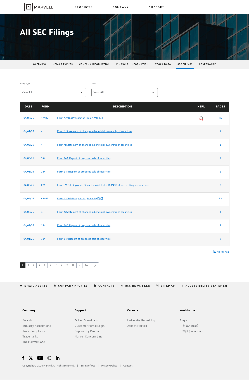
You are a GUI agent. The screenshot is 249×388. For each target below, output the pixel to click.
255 (86, 274)
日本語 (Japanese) (191, 339)
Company (29, 319)
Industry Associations (36, 334)
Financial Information (132, 72)
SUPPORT (156, 7)
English (184, 329)
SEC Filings (185, 72)
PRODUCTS (84, 7)
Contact (127, 374)
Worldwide (187, 319)
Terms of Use (88, 374)
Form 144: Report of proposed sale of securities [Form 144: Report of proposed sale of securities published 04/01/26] (83, 247)
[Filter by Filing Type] (53, 101)
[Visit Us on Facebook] (23, 366)
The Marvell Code (33, 350)
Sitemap (165, 294)
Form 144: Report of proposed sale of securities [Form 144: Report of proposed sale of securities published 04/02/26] (83, 234)
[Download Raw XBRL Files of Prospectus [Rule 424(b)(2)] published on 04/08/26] (201, 126)
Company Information (94, 72)
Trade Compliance (34, 339)
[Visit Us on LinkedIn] (58, 366)
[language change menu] (190, 7)
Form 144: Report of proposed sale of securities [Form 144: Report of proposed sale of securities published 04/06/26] (83, 166)
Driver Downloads (86, 329)
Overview (39, 72)
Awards (27, 329)
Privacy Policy (109, 374)
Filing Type (25, 92)
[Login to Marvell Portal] (207, 7)
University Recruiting (141, 329)
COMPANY (121, 7)
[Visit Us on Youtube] (40, 366)
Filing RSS (220, 260)
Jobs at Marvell (137, 334)
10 (74, 274)
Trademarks (30, 345)
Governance (207, 72)
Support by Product (88, 339)
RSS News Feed (136, 294)
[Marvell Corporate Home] (37, 7)
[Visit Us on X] (31, 366)
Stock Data (163, 72)
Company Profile (70, 294)
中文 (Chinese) (189, 334)
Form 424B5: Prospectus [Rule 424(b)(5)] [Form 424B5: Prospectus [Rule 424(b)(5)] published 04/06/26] (80, 207)
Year (93, 92)
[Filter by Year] (124, 101)
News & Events (63, 72)
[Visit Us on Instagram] (49, 366)
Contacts (104, 294)
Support (81, 319)
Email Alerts (34, 294)
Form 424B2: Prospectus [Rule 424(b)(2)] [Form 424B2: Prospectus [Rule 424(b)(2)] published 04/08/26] (80, 126)
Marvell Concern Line (88, 345)
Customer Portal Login (90, 334)
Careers (132, 319)
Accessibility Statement (205, 294)
